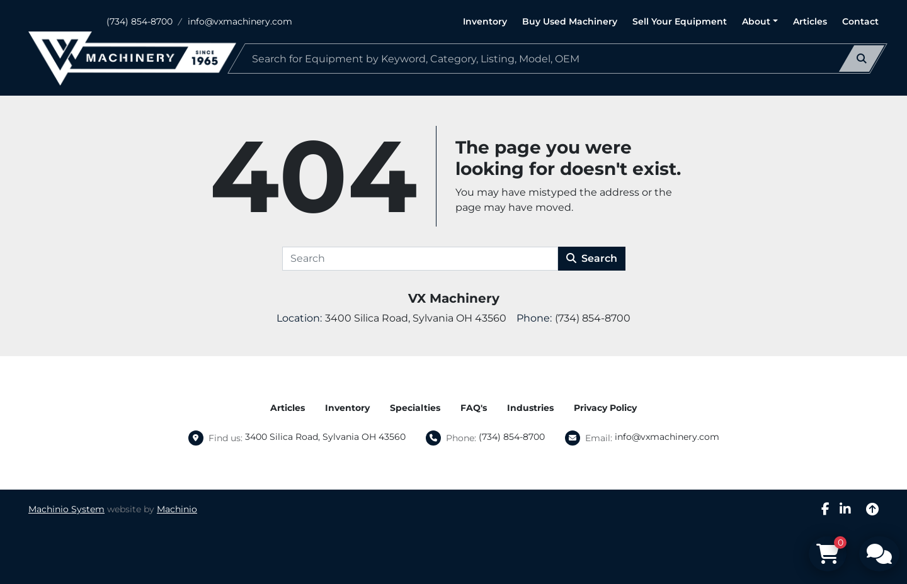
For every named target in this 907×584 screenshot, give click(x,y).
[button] (760, 22)
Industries (530, 407)
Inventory (485, 21)
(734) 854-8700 (139, 21)
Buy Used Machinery (569, 21)
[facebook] (825, 509)
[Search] (557, 58)
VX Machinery (453, 298)
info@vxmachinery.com (240, 21)
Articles (810, 21)
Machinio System (66, 509)
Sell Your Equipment (679, 21)
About (756, 21)
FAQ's (473, 407)
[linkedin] (845, 509)
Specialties (415, 407)
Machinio (177, 509)
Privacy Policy (605, 407)
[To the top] (872, 509)
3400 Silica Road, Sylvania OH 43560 (325, 436)
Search (591, 258)
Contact (860, 21)
